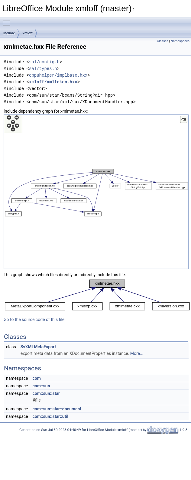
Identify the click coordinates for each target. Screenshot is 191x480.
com (36, 378)
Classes (162, 41)
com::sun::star (46, 393)
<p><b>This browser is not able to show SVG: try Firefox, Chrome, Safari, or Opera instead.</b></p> (96, 192)
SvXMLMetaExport (38, 346)
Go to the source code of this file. (35, 319)
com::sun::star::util (50, 416)
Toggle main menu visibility (8, 20)
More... (136, 353)
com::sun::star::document (56, 408)
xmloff (28, 33)
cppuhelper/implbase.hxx (58, 75)
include (9, 33)
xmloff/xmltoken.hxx (53, 82)
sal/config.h (44, 62)
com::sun (41, 385)
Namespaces (180, 41)
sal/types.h (43, 68)
